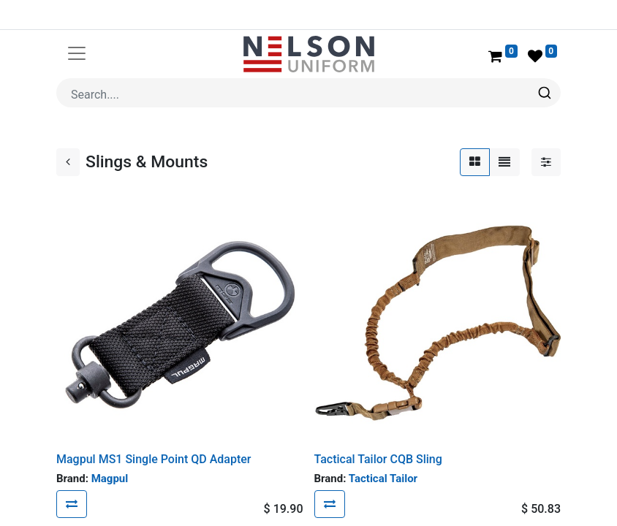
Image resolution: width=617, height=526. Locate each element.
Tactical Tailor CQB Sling (378, 459)
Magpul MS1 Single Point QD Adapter (153, 459)
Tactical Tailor (383, 478)
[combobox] (308, 92)
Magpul (110, 478)
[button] (71, 504)
